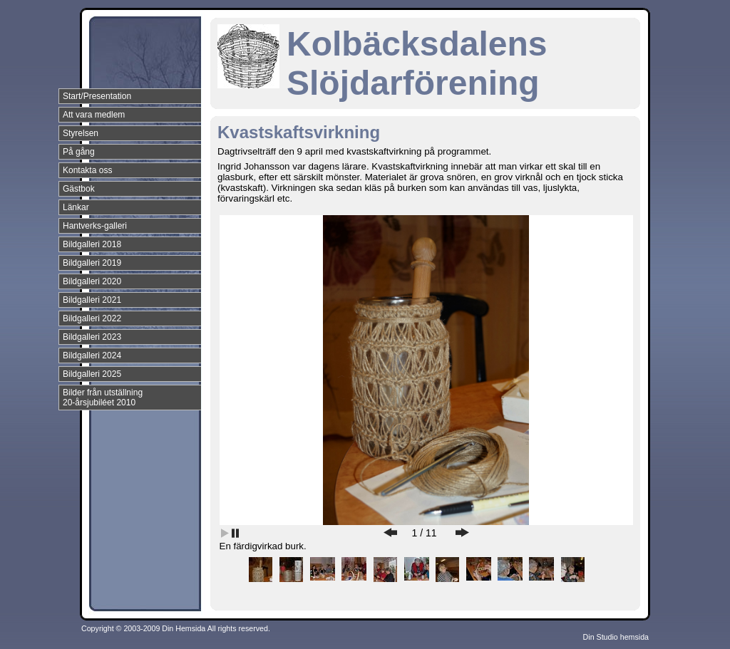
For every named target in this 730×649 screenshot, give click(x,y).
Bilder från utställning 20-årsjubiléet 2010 (103, 397)
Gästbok (79, 189)
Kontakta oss (87, 170)
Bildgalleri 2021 (92, 300)
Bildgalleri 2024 (92, 355)
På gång (79, 152)
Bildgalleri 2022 (92, 318)
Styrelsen (80, 133)
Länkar (76, 207)
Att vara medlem (94, 115)
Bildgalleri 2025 (92, 374)
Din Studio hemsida (616, 637)
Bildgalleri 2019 (92, 263)
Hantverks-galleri (95, 226)
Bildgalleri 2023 (92, 337)
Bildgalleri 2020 (92, 281)
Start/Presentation (97, 96)
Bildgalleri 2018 (92, 244)
